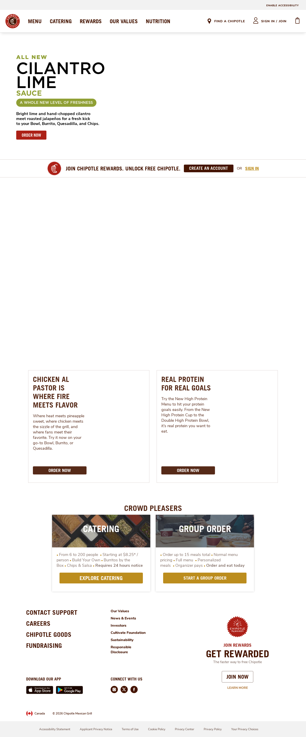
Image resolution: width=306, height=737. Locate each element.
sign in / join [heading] (274, 21)
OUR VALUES (124, 21)
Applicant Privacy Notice (96, 729)
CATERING (61, 21)
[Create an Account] (208, 168)
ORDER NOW (31, 135)
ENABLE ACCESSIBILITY (282, 5)
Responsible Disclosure (121, 650)
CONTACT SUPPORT (51, 612)
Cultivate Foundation (128, 632)
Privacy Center (184, 729)
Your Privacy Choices (244, 729)
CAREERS (38, 623)
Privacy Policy (213, 729)
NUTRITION (158, 21)
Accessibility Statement (54, 729)
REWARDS (91, 21)
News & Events (123, 618)
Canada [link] (39, 713)
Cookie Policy (156, 729)
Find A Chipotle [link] (229, 21)
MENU (35, 21)
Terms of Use (130, 729)
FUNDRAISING (44, 645)
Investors (118, 625)
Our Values (120, 611)
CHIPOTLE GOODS (48, 634)
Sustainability (122, 639)
